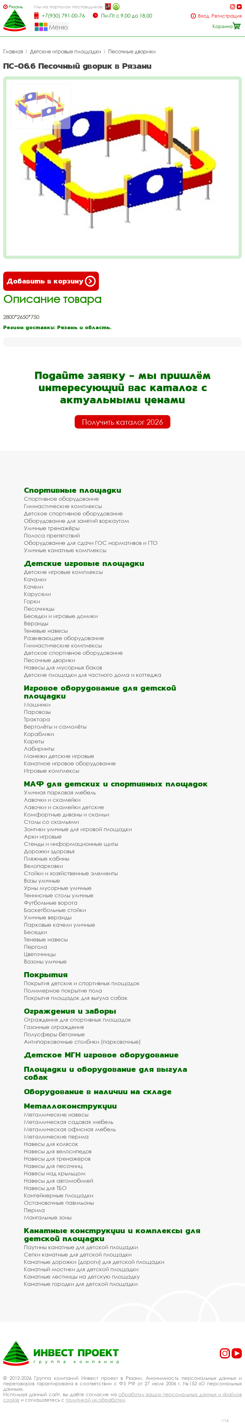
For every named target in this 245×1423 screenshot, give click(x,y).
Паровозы (37, 712)
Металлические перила (56, 1136)
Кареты (34, 741)
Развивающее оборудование (64, 638)
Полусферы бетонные (54, 1034)
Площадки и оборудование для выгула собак (105, 1073)
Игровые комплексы (51, 770)
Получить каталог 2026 (122, 421)
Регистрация (227, 16)
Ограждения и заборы (70, 1011)
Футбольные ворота (51, 902)
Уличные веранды (47, 917)
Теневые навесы (46, 630)
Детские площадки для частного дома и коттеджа (92, 674)
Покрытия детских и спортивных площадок (82, 983)
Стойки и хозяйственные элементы (71, 873)
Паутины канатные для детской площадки (81, 1247)
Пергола (35, 946)
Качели (33, 586)
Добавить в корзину (51, 281)
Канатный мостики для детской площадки (81, 1269)
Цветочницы (40, 954)
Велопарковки (43, 866)
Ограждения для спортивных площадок (77, 1019)
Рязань (16, 6)
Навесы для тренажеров (57, 1158)
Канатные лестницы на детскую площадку (82, 1276)
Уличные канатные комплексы (65, 550)
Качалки (35, 579)
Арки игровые (43, 836)
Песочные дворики (132, 51)
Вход (203, 16)
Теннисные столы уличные (58, 895)
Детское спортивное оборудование (73, 513)
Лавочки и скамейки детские (64, 807)
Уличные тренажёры (51, 528)
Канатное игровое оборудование (70, 763)
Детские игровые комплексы (63, 572)
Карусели (37, 594)
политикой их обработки (95, 1400)
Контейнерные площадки (58, 1195)
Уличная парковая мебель (60, 792)
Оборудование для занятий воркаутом (76, 520)
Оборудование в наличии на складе (98, 1091)
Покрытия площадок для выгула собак (76, 998)
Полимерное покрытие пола (63, 990)
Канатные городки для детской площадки (80, 1284)
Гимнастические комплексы (63, 506)
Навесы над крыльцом (54, 1173)
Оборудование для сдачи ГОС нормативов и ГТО (91, 542)
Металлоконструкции (70, 1106)
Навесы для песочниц (53, 1166)
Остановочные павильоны (59, 1202)
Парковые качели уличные (59, 924)
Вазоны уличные (45, 961)
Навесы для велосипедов (58, 1151)
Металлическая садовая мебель (68, 1122)
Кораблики (39, 734)
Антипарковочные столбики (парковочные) (82, 1041)
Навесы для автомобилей (58, 1180)
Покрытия (46, 974)
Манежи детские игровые (59, 756)
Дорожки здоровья (49, 851)
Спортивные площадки (72, 490)
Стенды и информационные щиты (71, 844)
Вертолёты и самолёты (55, 726)
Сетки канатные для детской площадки (77, 1254)
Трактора (37, 719)
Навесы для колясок (51, 1144)
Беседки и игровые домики (61, 616)
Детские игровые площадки (65, 51)
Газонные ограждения (54, 1027)
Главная (13, 51)
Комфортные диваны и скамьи (66, 814)
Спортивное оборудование (61, 498)
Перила (34, 1210)
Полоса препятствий (52, 535)
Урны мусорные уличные (58, 888)
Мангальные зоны (47, 1217)
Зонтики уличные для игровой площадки (78, 829)
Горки (32, 601)
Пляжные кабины (46, 858)
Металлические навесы (56, 1114)
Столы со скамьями (51, 821)
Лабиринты (39, 748)
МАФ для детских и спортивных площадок (116, 784)
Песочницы (39, 608)
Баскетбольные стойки (55, 910)
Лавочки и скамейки (52, 799)
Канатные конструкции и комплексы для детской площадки (112, 1234)
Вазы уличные (42, 880)
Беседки (35, 932)
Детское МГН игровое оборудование (101, 1055)
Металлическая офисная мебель (70, 1129)
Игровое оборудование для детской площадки (100, 692)
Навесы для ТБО (45, 1188)
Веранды (36, 623)
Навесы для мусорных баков (63, 667)
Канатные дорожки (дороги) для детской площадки (94, 1261)
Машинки (37, 704)
